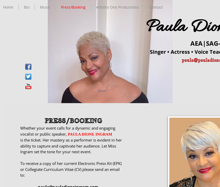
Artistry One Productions (117, 7)
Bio (26, 7)
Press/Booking (73, 7)
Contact (156, 7)
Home (8, 7)
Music (45, 7)
